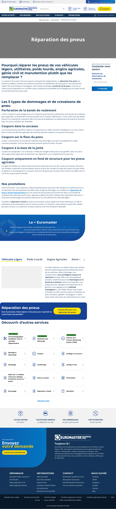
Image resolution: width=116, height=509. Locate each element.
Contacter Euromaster (14, 452)
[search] (64, 9)
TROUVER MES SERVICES (104, 15)
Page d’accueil (44, 20)
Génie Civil (78, 259)
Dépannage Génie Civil (17, 483)
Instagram (95, 483)
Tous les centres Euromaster (73, 485)
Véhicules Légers (12, 259)
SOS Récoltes (14, 480)
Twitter (94, 480)
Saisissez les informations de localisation (99, 76)
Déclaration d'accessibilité (46, 491)
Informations (45, 473)
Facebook (95, 477)
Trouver (102, 89)
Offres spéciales (42, 477)
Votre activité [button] (6, 15)
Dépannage (16, 473)
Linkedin (95, 485)
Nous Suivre (99, 473)
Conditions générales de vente (71, 497)
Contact (68, 473)
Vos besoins (54, 20)
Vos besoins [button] (21, 15)
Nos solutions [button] (35, 15)
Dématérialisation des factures (73, 483)
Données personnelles (32, 497)
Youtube (95, 488)
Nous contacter (49, 500)
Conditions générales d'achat (96, 497)
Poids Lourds (35, 259)
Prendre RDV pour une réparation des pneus (67, 311)
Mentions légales (50, 497)
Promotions (61, 15)
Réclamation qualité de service (73, 477)
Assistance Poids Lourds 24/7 (20, 477)
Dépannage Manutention (18, 485)
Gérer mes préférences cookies (70, 500)
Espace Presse (42, 483)
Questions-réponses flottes (46, 485)
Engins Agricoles (57, 259)
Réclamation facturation (71, 480)
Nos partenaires (42, 488)
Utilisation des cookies (12, 497)
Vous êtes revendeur (44, 480)
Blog (93, 491)
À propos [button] (48, 15)
